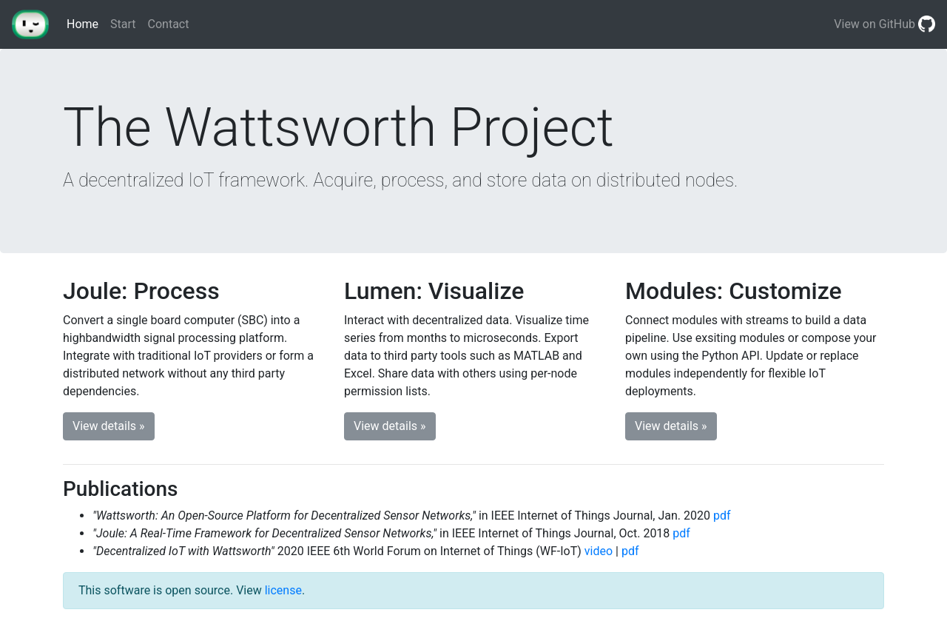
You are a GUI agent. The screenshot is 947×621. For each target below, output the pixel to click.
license (283, 590)
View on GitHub (884, 25)
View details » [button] (109, 426)
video (598, 551)
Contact (168, 24)
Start (122, 24)
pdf (722, 515)
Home (85, 23)
